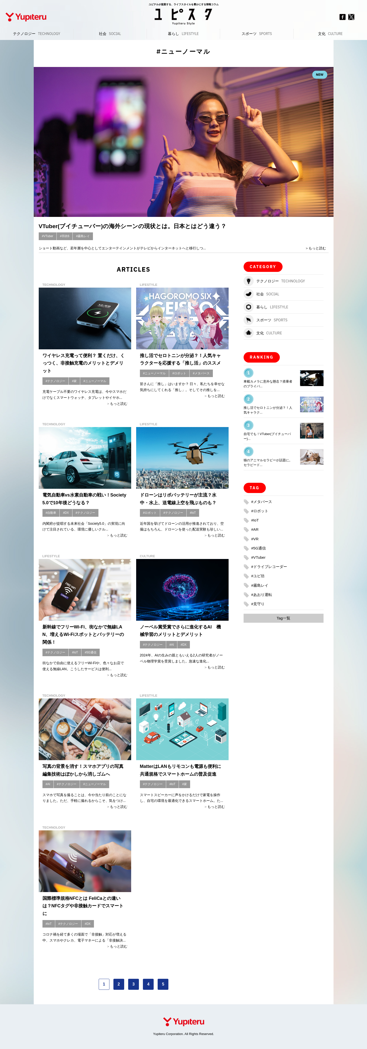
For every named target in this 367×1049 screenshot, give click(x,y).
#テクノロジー (55, 381)
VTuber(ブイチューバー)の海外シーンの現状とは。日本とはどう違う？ (141, 225)
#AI (171, 644)
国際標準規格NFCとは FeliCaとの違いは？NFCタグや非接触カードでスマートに (83, 906)
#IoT (193, 513)
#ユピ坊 (258, 576)
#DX (66, 513)
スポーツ (257, 33)
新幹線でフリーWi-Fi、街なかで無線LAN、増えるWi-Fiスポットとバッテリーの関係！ (83, 634)
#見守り (258, 604)
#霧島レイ (83, 236)
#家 (74, 381)
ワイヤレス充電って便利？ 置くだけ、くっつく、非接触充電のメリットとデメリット (83, 363)
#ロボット (179, 373)
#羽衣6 (64, 236)
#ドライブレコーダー (270, 566)
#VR (255, 539)
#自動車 (51, 513)
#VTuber (47, 236)
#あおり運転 (262, 594)
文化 (330, 33)
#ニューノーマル (94, 381)
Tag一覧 (283, 618)
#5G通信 (90, 652)
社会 (110, 33)
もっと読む (317, 248)
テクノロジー (36, 33)
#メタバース (201, 373)
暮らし (183, 33)
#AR (255, 529)
